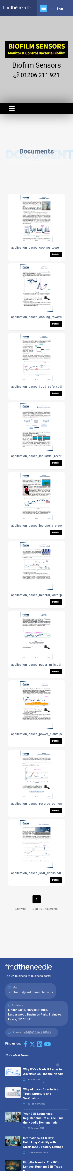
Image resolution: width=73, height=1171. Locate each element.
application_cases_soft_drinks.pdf (36, 873)
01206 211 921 (36, 75)
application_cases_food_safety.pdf (36, 386)
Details (56, 254)
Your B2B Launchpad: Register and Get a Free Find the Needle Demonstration (43, 1118)
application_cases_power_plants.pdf (37, 734)
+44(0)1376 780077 (37, 1032)
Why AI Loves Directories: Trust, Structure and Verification (41, 1094)
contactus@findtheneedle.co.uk (31, 992)
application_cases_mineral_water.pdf (38, 595)
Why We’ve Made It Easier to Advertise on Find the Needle (43, 1072)
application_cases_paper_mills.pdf (36, 664)
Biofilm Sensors (36, 65)
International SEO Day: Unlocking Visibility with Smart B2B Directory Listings (43, 1142)
